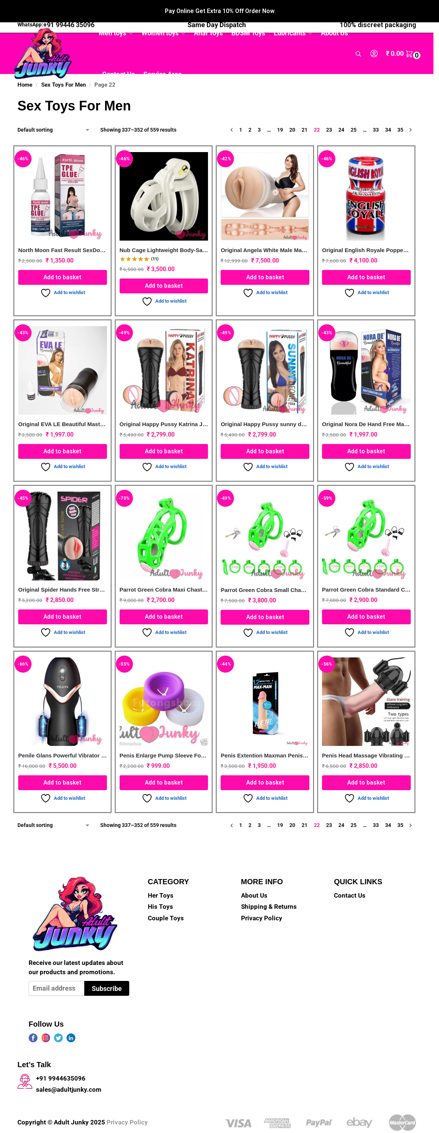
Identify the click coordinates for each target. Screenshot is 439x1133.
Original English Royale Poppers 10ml (366, 233)
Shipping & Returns (269, 890)
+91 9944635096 (60, 1061)
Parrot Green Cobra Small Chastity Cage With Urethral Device (265, 573)
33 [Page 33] (376, 113)
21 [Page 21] (305, 113)
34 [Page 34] (388, 113)
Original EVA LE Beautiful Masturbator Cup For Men (62, 407)
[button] (404, 37)
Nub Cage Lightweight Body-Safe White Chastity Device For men (164, 233)
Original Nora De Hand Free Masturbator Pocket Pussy (366, 407)
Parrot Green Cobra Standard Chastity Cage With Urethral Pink (366, 573)
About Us (254, 878)
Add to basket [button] (62, 260)
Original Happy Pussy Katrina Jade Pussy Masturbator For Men (164, 407)
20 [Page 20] (292, 113)
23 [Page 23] (329, 113)
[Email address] (56, 971)
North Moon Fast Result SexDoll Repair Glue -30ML (62, 233)
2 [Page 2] (249, 113)
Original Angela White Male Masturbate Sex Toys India (265, 233)
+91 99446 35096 (68, 8)
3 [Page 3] (259, 113)
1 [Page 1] (240, 113)
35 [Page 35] (400, 113)
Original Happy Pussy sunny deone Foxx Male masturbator (265, 407)
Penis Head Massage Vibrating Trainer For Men (366, 739)
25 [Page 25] (354, 113)
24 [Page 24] (341, 113)
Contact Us (349, 878)
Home (24, 68)
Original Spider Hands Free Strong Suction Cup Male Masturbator (62, 573)
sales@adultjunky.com (68, 1072)
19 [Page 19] (280, 113)
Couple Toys (166, 901)
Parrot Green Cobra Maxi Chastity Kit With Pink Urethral (164, 573)
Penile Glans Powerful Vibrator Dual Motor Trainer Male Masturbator (62, 739)
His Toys (160, 890)
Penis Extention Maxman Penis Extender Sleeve (265, 739)
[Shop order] (53, 113)
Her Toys (160, 878)
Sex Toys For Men (63, 68)
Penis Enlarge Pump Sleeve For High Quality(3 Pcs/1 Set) (164, 739)
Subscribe (107, 972)
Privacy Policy (261, 901)
